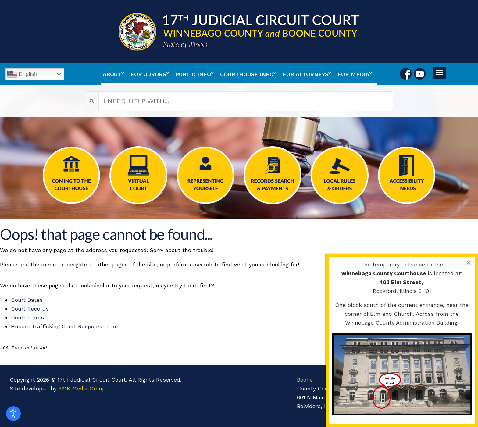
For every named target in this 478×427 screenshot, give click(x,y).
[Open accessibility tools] (13, 413)
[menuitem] (115, 74)
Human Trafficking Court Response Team (65, 326)
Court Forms (27, 317)
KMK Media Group (82, 388)
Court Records (30, 308)
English (22, 74)
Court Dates (27, 300)
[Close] (468, 262)
